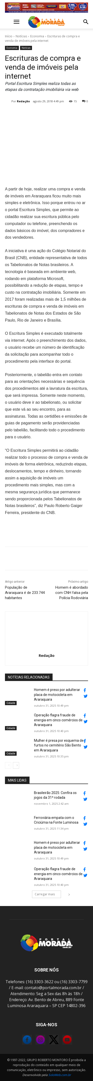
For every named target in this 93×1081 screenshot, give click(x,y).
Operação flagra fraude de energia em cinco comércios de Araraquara (58, 720)
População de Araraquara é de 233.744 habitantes (25, 592)
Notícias (21, 36)
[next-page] (16, 765)
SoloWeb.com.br (59, 1075)
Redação (23, 101)
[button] (8, 22)
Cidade (10, 703)
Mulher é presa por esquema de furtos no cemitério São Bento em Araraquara (59, 745)
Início (8, 36)
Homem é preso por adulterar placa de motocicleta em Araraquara (57, 694)
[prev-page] (8, 765)
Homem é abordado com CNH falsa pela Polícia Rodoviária (71, 592)
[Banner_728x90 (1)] (46, 7)
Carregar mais (48, 894)
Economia (37, 36)
